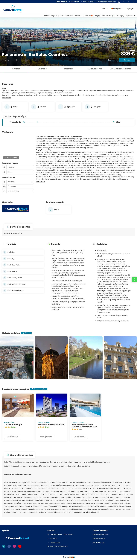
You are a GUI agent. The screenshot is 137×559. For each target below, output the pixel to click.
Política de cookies (99, 538)
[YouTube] (133, 1)
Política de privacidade (100, 535)
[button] (6, 98)
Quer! (110, 60)
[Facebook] (124, 1)
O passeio (16, 69)
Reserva (127, 60)
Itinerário (68, 69)
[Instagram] (128, 1)
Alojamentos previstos (120, 69)
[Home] (119, 1)
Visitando (42, 69)
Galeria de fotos (94, 69)
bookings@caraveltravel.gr (107, 2)
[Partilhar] (10, 60)
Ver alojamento (12, 437)
